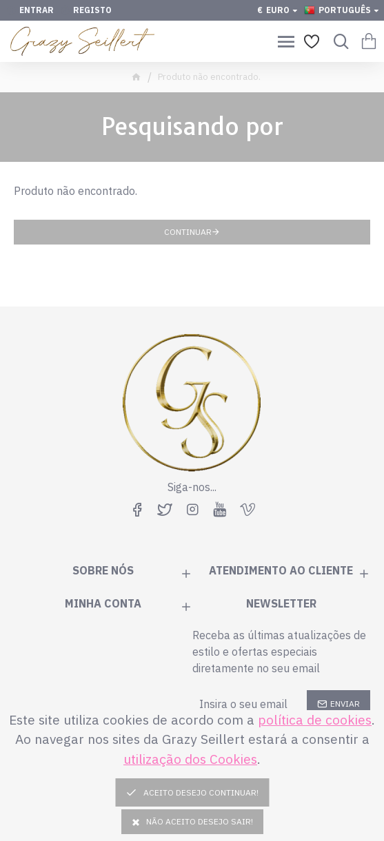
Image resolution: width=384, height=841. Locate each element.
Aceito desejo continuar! (198, 792)
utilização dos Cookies (190, 758)
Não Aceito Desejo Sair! (192, 821)
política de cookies (315, 719)
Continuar (188, 232)
